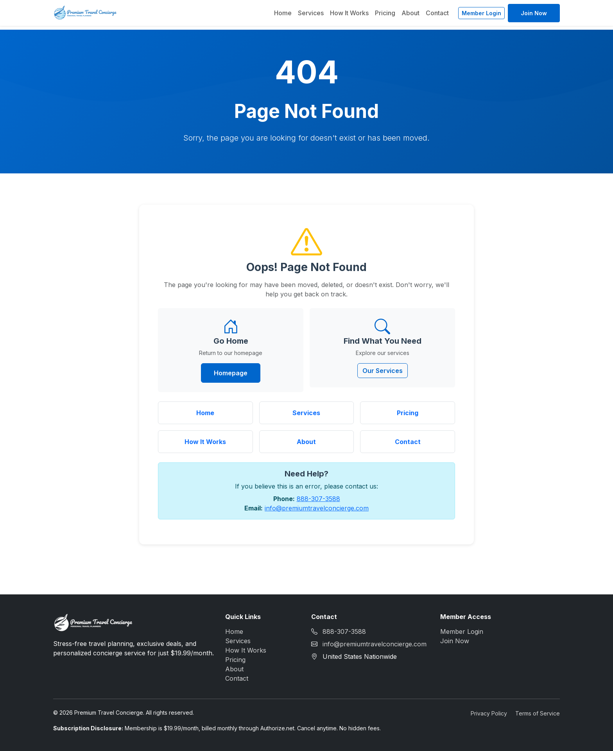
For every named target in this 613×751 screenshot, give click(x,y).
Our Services (382, 371)
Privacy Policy (489, 713)
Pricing (385, 13)
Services (311, 13)
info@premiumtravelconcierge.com (317, 508)
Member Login (481, 13)
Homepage (230, 373)
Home (283, 13)
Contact (437, 13)
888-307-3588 (318, 499)
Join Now (534, 13)
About (410, 13)
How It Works (349, 13)
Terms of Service (537, 713)
